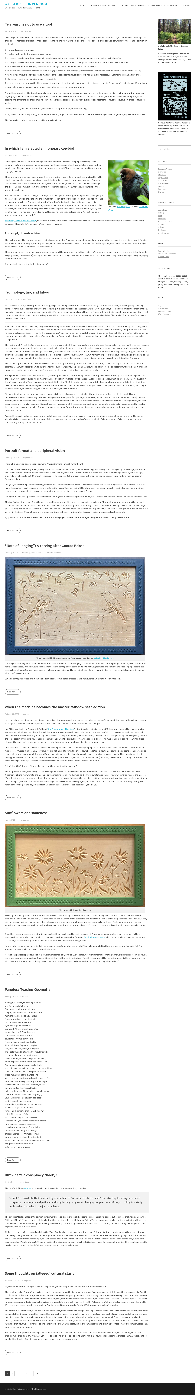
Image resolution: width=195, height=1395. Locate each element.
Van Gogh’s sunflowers (94, 937)
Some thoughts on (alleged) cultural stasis (39, 1273)
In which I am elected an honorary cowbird (39, 148)
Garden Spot (163, 256)
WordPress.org (164, 314)
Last (38, 1373)
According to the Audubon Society (20, 220)
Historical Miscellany (52, 552)
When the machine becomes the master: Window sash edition (55, 706)
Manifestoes (26, 31)
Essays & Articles (165, 169)
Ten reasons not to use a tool (28, 24)
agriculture (162, 210)
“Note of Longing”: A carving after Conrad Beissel (45, 545)
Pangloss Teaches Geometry (28, 989)
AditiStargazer (123, 206)
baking (161, 213)
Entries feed (163, 308)
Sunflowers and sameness (26, 812)
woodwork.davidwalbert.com (103, 658)
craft (160, 215)
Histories (162, 174)
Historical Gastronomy (167, 254)
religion (161, 227)
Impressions (28, 457)
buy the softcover (169, 131)
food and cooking (165, 221)
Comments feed (164, 311)
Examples (162, 172)
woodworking (163, 233)
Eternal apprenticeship (31, 552)
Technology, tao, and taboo (27, 292)
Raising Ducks (163, 251)
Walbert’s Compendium (26, 4)
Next (31, 1373)
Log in (160, 305)
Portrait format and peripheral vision (35, 450)
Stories (161, 192)
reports (27, 1188)
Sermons (162, 189)
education (162, 218)
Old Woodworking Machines (61, 729)
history (161, 224)
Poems (25, 996)
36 (26, 1373)
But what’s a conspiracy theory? (31, 1175)
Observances (26, 155)
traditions (162, 230)
